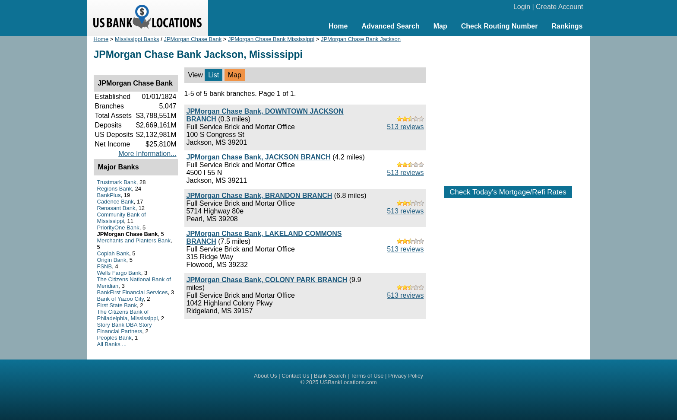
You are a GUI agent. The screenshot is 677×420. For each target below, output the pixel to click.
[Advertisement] (508, 106)
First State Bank (117, 305)
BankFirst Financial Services (132, 292)
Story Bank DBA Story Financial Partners (124, 327)
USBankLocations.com (348, 382)
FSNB (104, 266)
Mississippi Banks (137, 39)
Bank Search (330, 375)
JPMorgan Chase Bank (192, 39)
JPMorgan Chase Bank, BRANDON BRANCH (259, 195)
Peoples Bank (114, 337)
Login (521, 6)
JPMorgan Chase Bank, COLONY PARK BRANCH (267, 279)
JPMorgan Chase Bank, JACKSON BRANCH (259, 157)
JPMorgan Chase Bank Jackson (361, 39)
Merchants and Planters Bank (134, 240)
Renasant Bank (116, 208)
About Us (265, 375)
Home (338, 26)
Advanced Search (390, 26)
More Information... (147, 153)
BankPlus (109, 195)
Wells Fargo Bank (119, 273)
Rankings (566, 26)
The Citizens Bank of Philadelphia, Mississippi (127, 315)
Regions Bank (114, 188)
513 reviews (405, 126)
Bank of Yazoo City (120, 299)
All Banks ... (112, 344)
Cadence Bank (115, 201)
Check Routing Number (499, 26)
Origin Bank (112, 260)
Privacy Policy (405, 375)
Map (440, 26)
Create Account (559, 6)
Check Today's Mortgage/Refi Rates (507, 192)
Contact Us (295, 375)
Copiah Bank (113, 253)
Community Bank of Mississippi (121, 217)
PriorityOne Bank (118, 227)
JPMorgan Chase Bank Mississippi (271, 39)
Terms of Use (367, 375)
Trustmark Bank (116, 182)
